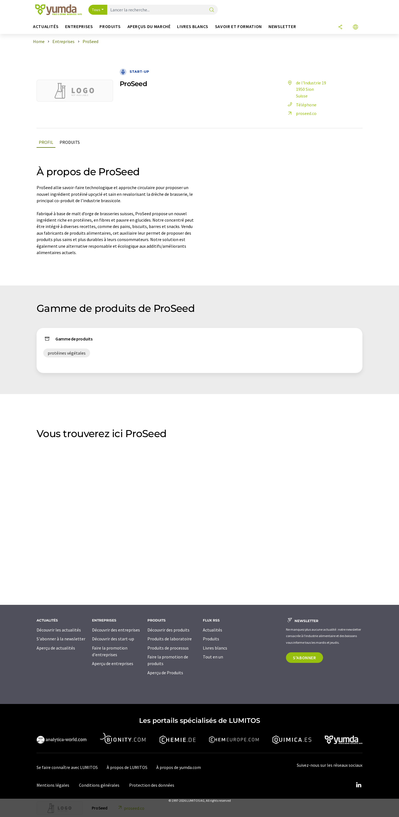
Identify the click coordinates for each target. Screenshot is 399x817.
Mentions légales (53, 785)
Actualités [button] (45, 26)
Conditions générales (99, 785)
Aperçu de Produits (165, 672)
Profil (46, 142)
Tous (96, 9)
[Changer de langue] (355, 27)
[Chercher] (212, 10)
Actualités (212, 630)
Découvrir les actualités (59, 630)
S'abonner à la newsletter (61, 638)
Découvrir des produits (168, 630)
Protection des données (151, 785)
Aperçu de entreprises (112, 663)
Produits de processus (168, 648)
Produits (70, 142)
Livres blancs (215, 648)
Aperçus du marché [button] (149, 26)
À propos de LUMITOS (127, 767)
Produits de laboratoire (169, 638)
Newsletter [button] (282, 26)
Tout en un (213, 657)
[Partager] (340, 27)
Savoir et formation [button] (238, 26)
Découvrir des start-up (113, 638)
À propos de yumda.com (178, 767)
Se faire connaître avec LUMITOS (67, 767)
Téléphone (301, 104)
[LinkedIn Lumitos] (358, 785)
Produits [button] (110, 26)
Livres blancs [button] (192, 26)
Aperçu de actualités (56, 648)
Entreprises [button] (79, 26)
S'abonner (304, 657)
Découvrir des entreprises (116, 630)
